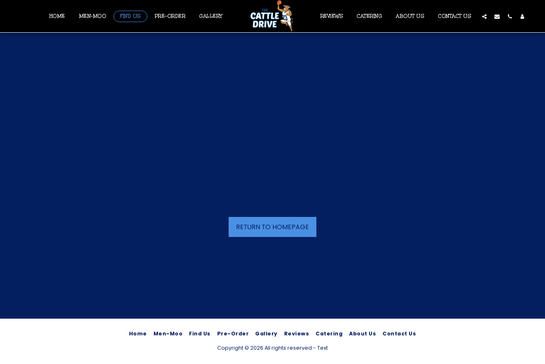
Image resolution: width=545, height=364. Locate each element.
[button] (484, 16)
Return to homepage (272, 227)
